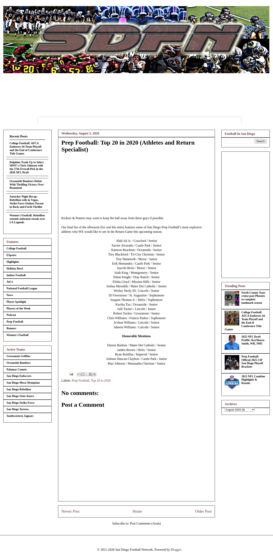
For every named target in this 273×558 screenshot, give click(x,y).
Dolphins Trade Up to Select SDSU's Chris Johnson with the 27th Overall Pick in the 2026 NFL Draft (27, 167)
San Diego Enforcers (18, 376)
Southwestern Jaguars (20, 415)
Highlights (12, 261)
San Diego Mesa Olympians (23, 382)
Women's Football (17, 335)
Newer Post (70, 511)
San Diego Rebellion (18, 389)
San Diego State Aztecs (20, 396)
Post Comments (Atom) (145, 523)
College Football (16, 248)
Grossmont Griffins (18, 356)
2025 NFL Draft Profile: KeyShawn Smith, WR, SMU (253, 340)
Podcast (11, 315)
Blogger (176, 549)
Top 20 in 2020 (100, 380)
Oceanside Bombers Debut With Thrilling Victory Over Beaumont (27, 185)
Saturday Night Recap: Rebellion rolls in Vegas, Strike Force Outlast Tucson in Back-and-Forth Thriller (26, 201)
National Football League (21, 288)
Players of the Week (18, 308)
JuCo (9, 281)
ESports (11, 255)
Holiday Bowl (14, 268)
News (9, 295)
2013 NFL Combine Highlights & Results (253, 380)
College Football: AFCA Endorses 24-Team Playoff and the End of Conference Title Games (26, 148)
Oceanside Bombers (18, 362)
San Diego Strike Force (20, 402)
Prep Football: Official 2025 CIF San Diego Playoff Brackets (252, 361)
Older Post (203, 511)
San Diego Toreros (17, 409)
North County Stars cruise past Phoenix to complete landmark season (253, 297)
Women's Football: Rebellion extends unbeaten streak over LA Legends (27, 219)
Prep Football (80, 380)
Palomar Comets (16, 369)
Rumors (11, 328)
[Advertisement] (245, 214)
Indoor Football (16, 275)
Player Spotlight (16, 301)
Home (137, 511)
